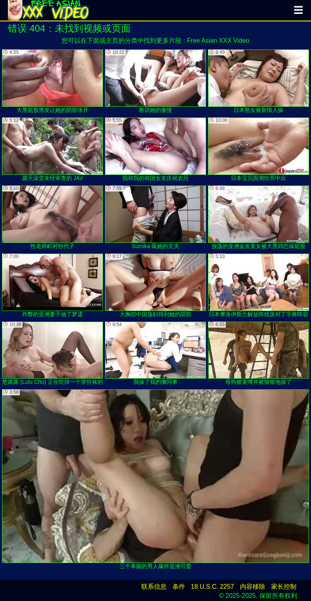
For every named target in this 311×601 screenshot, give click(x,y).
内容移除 (252, 586)
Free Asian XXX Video (218, 40)
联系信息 (154, 586)
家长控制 (283, 586)
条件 (178, 586)
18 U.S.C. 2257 (212, 586)
